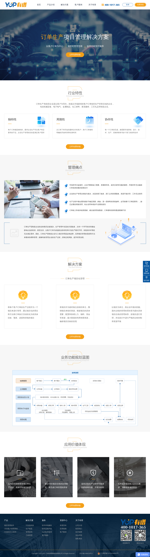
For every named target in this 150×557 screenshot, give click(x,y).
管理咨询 (29, 532)
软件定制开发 (47, 529)
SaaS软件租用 (47, 532)
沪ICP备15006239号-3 (86, 553)
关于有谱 (92, 5)
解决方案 (64, 5)
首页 (39, 5)
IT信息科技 (30, 525)
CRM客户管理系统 (11, 529)
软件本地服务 (47, 525)
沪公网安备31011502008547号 (108, 553)
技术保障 (78, 532)
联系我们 (78, 529)
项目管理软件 (9, 525)
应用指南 (63, 529)
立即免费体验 (75, 55)
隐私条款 (78, 539)
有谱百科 (63, 525)
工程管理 (29, 535)
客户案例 (78, 5)
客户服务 (45, 535)
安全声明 (78, 535)
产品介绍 (51, 5)
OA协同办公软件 (10, 532)
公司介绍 (78, 525)
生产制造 (29, 529)
